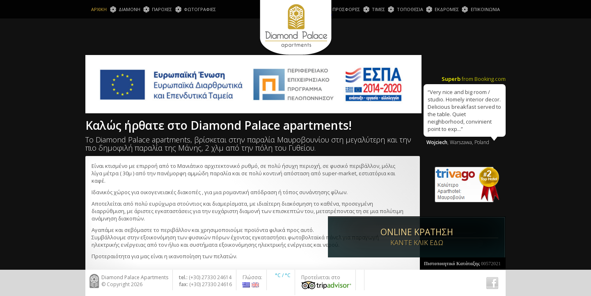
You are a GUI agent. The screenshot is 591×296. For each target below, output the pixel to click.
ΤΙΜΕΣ (378, 9)
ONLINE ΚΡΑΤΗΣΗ (463, 235)
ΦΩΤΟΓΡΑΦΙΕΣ (200, 9)
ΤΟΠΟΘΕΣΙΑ (410, 9)
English (255, 284)
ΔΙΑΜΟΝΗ (129, 9)
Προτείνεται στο (326, 281)
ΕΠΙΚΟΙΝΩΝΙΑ (485, 9)
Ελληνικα (246, 284)
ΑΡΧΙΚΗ (99, 9)
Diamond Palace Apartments (296, 28)
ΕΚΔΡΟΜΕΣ (447, 9)
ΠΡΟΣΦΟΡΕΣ (346, 9)
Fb (492, 283)
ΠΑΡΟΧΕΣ (162, 9)
